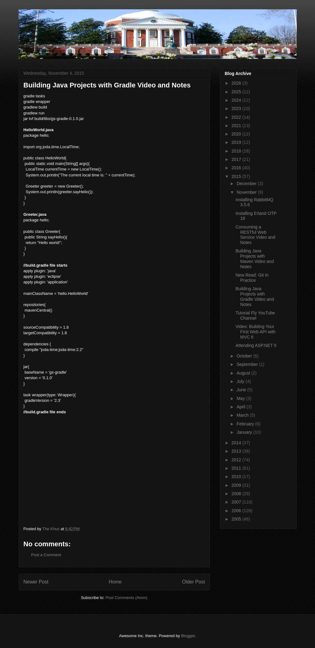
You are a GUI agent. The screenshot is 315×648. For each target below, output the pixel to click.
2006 (236, 510)
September (248, 364)
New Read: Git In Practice (252, 278)
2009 (236, 485)
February (246, 423)
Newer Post (36, 581)
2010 (236, 476)
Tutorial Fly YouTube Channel (255, 315)
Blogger (188, 635)
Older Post (193, 581)
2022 (236, 117)
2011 (236, 468)
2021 (236, 125)
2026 (236, 83)
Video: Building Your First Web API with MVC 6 (255, 332)
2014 (236, 442)
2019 (236, 142)
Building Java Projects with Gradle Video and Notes (254, 296)
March (243, 415)
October (245, 355)
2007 (236, 501)
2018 (236, 151)
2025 (236, 91)
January (245, 432)
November (247, 192)
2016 (236, 167)
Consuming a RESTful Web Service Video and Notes (255, 234)
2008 (236, 493)
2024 (236, 100)
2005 (236, 519)
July (241, 381)
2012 (236, 459)
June (242, 389)
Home (115, 581)
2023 (236, 108)
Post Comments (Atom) (126, 597)
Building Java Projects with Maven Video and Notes (254, 258)
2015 (236, 176)
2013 (236, 451)
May (241, 398)
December (247, 183)
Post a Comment (46, 555)
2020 (236, 133)
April (242, 406)
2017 (236, 159)
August (244, 373)
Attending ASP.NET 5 (255, 345)
